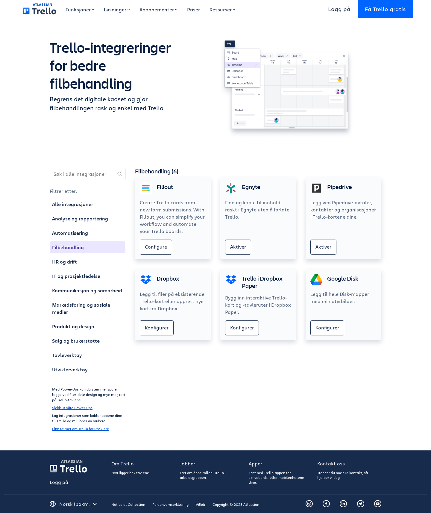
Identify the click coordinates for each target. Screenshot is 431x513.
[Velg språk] (78, 504)
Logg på (339, 9)
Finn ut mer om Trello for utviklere (80, 428)
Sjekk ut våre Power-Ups (72, 407)
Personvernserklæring (170, 504)
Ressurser (222, 9)
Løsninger (117, 9)
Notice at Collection (128, 504)
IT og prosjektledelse (76, 276)
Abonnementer (158, 9)
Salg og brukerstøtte (76, 341)
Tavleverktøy (67, 355)
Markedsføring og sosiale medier (81, 308)
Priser (193, 9)
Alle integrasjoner (72, 204)
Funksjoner (80, 9)
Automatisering (70, 233)
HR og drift (64, 261)
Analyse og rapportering (80, 218)
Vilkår (200, 504)
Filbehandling (68, 247)
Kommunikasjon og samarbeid (87, 290)
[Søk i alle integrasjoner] (87, 174)
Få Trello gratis (385, 9)
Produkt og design (73, 326)
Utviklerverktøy (70, 369)
